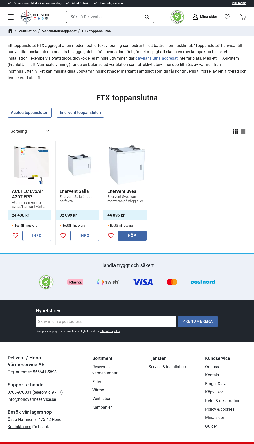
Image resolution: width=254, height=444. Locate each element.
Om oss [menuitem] (212, 366)
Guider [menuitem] (211, 426)
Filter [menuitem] (96, 381)
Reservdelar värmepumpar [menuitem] (104, 370)
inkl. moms (239, 3)
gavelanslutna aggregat (156, 58)
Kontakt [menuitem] (212, 375)
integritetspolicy (110, 331)
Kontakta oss (19, 426)
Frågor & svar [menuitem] (217, 383)
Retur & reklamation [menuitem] (222, 400)
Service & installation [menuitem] (167, 366)
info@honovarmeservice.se (32, 399)
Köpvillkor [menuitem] (214, 392)
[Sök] (147, 17)
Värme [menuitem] (98, 390)
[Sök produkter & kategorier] (110, 17)
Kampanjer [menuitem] (102, 407)
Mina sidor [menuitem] (214, 417)
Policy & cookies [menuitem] (219, 409)
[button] (10, 16)
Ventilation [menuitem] (101, 398)
